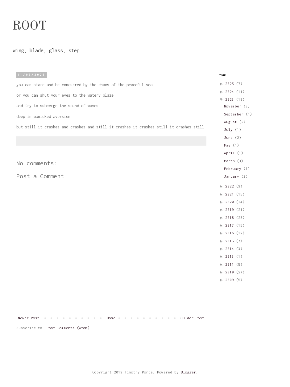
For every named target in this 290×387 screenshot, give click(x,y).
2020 (230, 202)
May (228, 145)
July (229, 129)
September (235, 114)
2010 (230, 272)
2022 (230, 186)
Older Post (193, 318)
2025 (230, 84)
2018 (230, 218)
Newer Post (28, 318)
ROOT (29, 26)
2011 (230, 264)
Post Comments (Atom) (68, 328)
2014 (230, 249)
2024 (230, 92)
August (231, 122)
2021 (230, 194)
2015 (230, 241)
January (232, 176)
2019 (230, 210)
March (230, 161)
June (229, 137)
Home (111, 318)
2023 (230, 99)
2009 (230, 280)
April (230, 153)
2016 (230, 233)
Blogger (188, 372)
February (233, 169)
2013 (230, 256)
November (233, 106)
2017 (230, 225)
